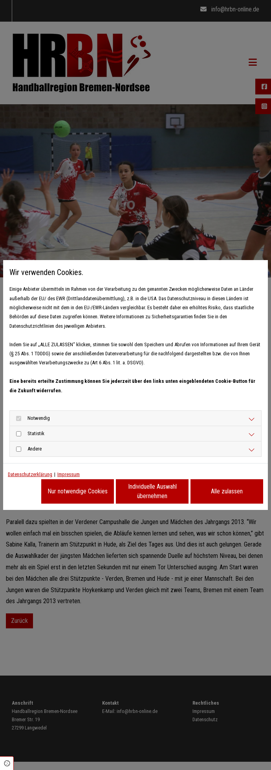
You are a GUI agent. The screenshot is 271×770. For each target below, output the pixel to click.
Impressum (68, 474)
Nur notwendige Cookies (78, 491)
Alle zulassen (227, 491)
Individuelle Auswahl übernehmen (152, 491)
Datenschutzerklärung (30, 474)
